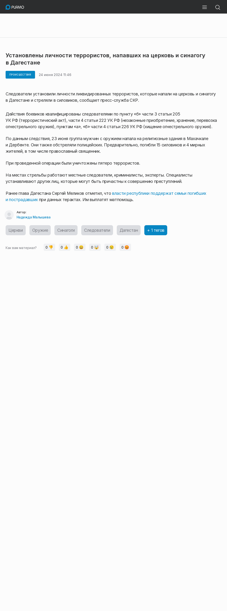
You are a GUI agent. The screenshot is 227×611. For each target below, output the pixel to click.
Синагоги (66, 230)
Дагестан (129, 230)
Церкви (15, 230)
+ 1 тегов (155, 230)
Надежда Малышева (33, 217)
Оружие (40, 230)
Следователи (97, 230)
